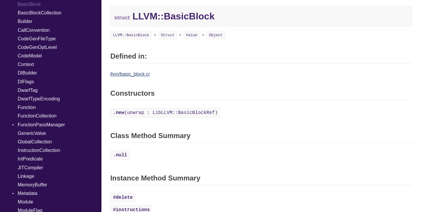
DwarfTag (28, 90)
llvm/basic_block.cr (130, 74)
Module (25, 201)
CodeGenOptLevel (37, 47)
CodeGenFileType (37, 38)
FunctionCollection (37, 115)
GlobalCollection (35, 141)
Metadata (27, 193)
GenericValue (32, 133)
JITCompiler (30, 167)
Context (26, 64)
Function (27, 107)
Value (191, 35)
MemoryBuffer (32, 184)
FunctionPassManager (41, 124)
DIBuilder (27, 72)
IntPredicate (30, 158)
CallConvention (34, 30)
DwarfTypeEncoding (39, 98)
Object (216, 35)
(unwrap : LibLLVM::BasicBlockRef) (165, 112)
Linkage (26, 176)
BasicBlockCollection (40, 12)
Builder (25, 21)
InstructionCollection (39, 150)
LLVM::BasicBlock (131, 35)
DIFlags (26, 81)
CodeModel (30, 55)
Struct (168, 35)
